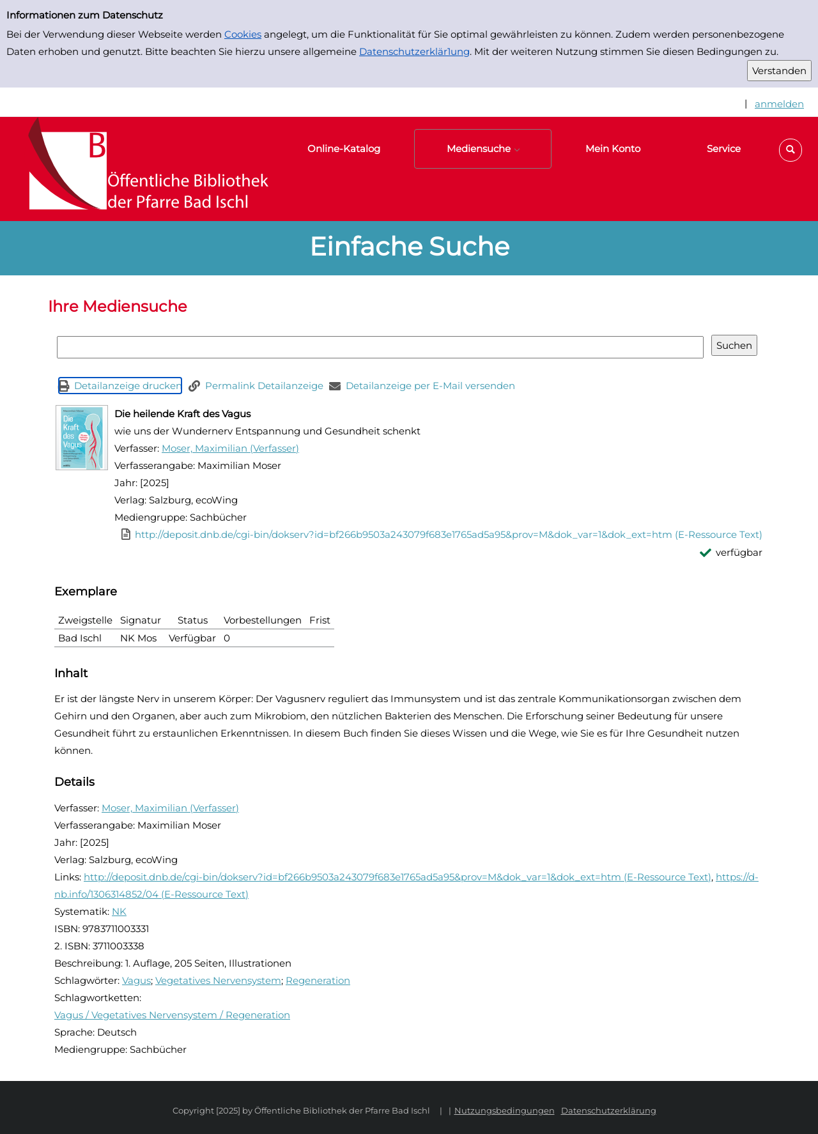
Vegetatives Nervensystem (218, 980)
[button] (790, 150)
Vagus (136, 980)
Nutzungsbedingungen (504, 1110)
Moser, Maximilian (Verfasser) (230, 448)
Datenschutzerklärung (608, 1110)
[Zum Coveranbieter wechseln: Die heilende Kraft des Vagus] (82, 437)
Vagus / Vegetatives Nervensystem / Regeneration (172, 1015)
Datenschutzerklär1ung (414, 51)
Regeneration (318, 980)
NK (119, 911)
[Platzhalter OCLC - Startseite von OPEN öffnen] (140, 169)
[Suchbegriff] (380, 347)
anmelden (779, 104)
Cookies (242, 34)
